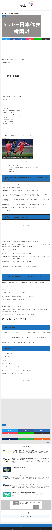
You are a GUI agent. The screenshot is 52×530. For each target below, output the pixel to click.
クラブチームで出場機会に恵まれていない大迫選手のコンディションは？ (24, 167)
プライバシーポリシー (28, 526)
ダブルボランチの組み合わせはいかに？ (17, 165)
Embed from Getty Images (5, 138)
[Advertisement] (26, 51)
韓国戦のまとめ (13, 171)
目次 (24, 161)
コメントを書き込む (26, 516)
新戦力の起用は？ (13, 169)
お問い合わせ (22, 526)
